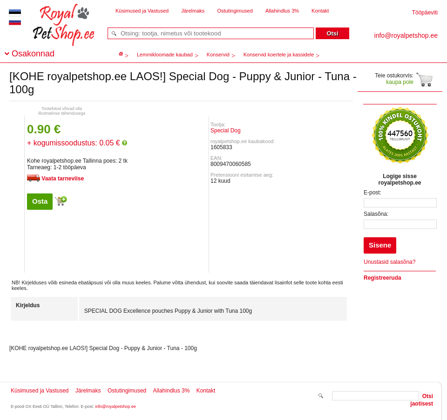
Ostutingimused (234, 11)
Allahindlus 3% (282, 11)
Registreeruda (382, 278)
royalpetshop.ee (52, 33)
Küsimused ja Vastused (142, 11)
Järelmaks (192, 11)
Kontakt (320, 11)
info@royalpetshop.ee (115, 406)
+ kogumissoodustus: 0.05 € (77, 143)
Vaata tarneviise (62, 178)
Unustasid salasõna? (389, 262)
